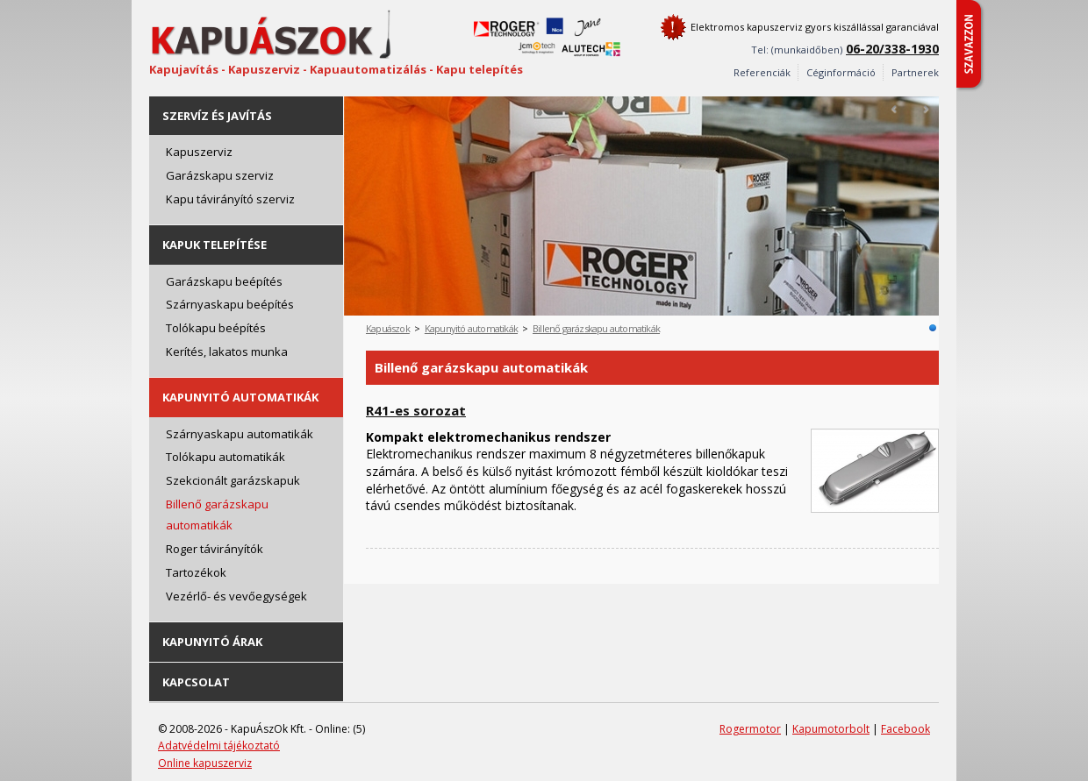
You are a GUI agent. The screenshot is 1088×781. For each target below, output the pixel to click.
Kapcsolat (196, 682)
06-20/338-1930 (892, 48)
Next (926, 109)
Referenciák (762, 72)
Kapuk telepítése (214, 244)
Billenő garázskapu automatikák (217, 515)
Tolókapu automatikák (225, 457)
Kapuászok (388, 328)
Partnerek (915, 72)
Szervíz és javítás (217, 116)
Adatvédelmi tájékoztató (219, 745)
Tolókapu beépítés (216, 328)
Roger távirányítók (214, 549)
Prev (895, 109)
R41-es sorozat (416, 410)
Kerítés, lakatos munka (227, 351)
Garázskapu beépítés (224, 281)
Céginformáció (841, 72)
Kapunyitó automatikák (240, 397)
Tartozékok (196, 572)
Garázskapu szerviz (220, 175)
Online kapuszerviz (205, 763)
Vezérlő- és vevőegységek (236, 596)
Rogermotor (750, 728)
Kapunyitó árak (212, 642)
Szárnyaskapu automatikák (239, 434)
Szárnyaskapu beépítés (230, 304)
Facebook (905, 728)
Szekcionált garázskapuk (233, 480)
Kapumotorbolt (831, 728)
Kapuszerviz (199, 152)
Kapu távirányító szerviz (230, 199)
